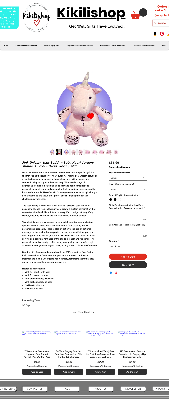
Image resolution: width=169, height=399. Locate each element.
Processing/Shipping (119, 167)
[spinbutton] (115, 246)
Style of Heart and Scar (120, 172)
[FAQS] (67, 389)
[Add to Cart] (36, 372)
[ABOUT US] (101, 389)
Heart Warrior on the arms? (122, 184)
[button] (139, 13)
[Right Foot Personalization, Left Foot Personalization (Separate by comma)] (128, 214)
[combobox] (128, 178)
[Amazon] (155, 33)
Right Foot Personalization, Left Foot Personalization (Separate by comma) (127, 206)
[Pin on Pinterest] (116, 272)
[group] (84, 347)
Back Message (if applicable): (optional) (127, 224)
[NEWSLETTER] (133, 389)
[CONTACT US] (35, 389)
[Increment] (119, 246)
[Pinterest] (162, 33)
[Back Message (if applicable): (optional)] (128, 231)
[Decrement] (111, 246)
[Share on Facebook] (110, 272)
